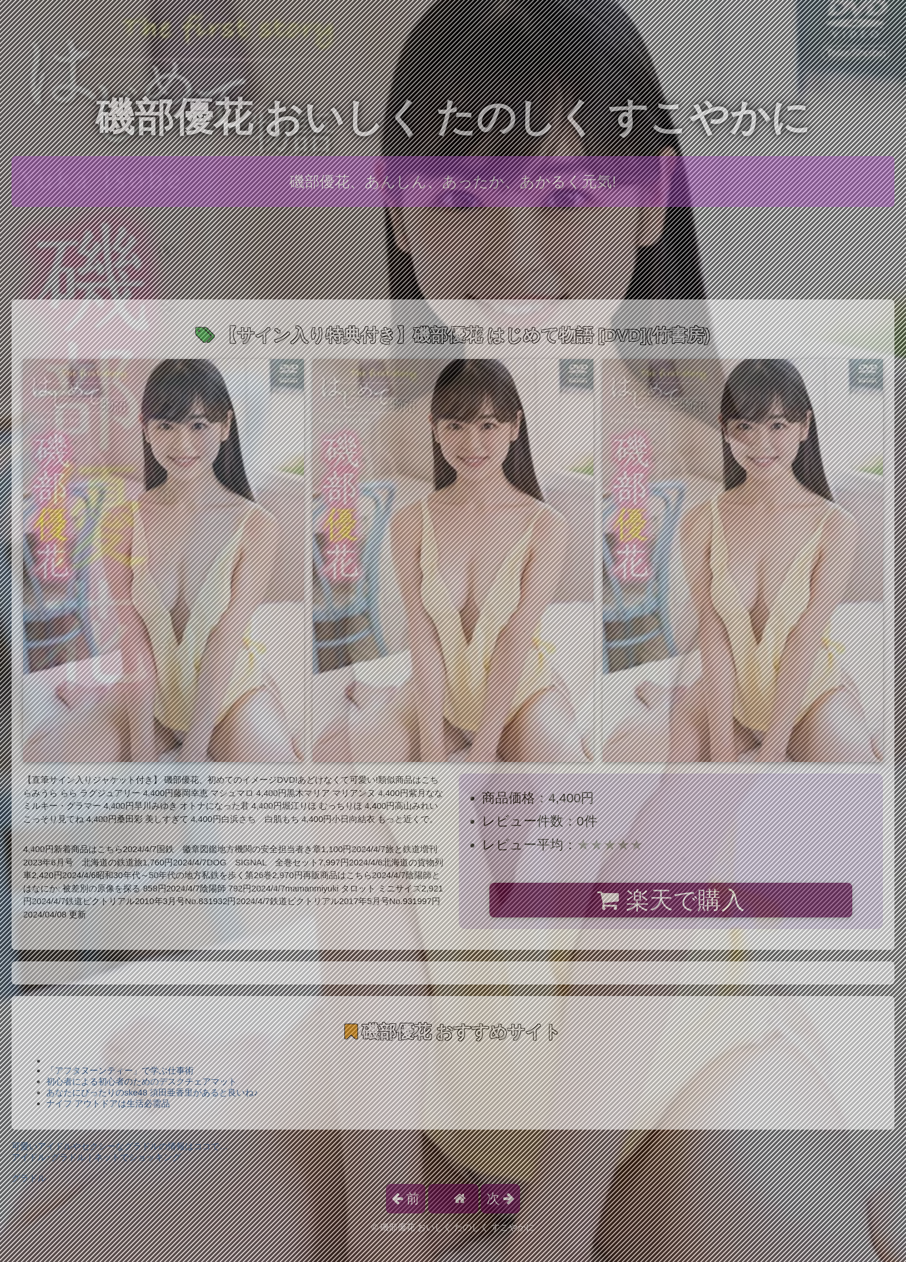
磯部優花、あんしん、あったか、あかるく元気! (452, 181)
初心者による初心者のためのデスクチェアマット (141, 1081)
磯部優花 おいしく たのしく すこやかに (453, 117)
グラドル (29, 1178)
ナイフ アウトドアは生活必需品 (108, 1103)
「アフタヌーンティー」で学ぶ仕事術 (120, 1070)
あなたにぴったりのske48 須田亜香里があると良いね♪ (152, 1092)
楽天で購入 (670, 900)
